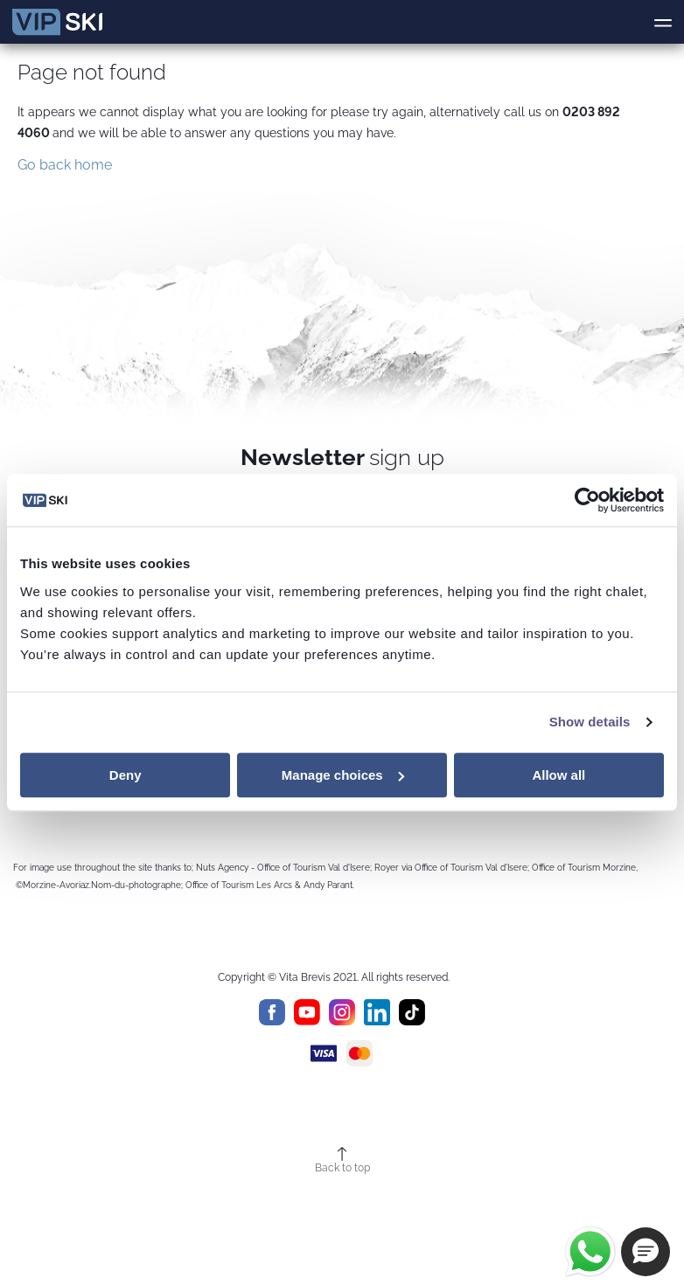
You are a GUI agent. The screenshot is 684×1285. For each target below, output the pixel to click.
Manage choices (343, 775)
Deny (125, 775)
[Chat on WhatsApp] (590, 1252)
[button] (645, 1251)
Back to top (342, 1168)
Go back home (64, 164)
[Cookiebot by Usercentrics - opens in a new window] (587, 500)
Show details (590, 721)
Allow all (558, 775)
